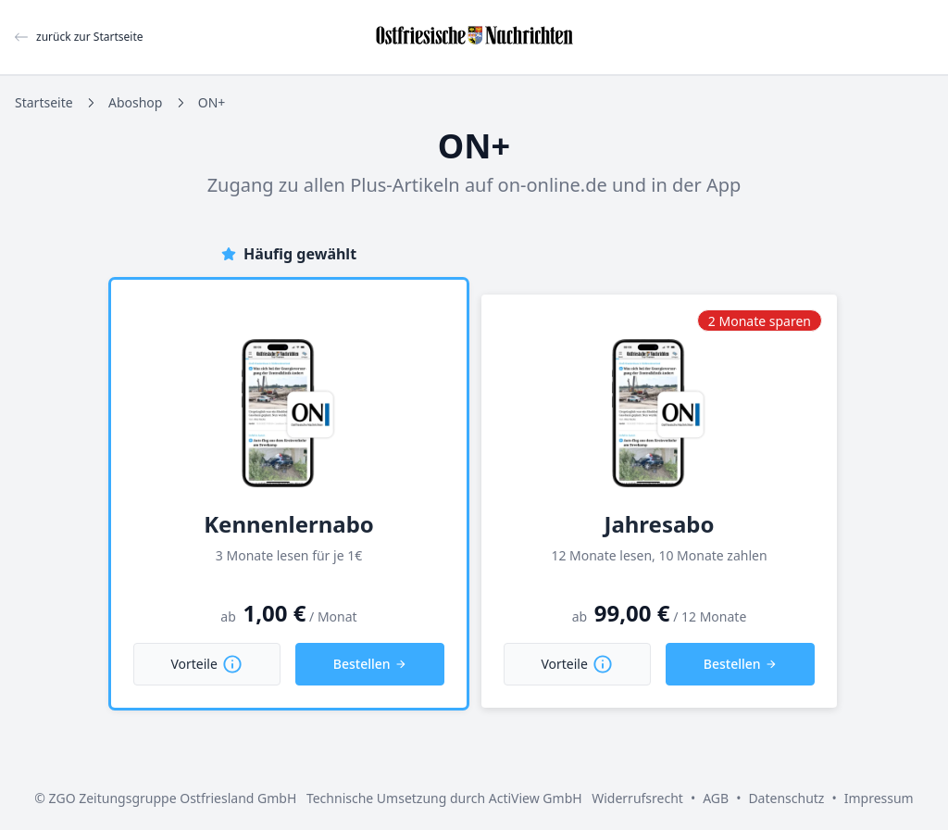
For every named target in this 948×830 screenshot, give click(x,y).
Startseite (44, 102)
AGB (716, 798)
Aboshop (135, 102)
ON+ (212, 102)
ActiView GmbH (535, 798)
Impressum (879, 798)
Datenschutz (786, 798)
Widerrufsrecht (637, 798)
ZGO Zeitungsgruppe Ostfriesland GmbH (173, 798)
